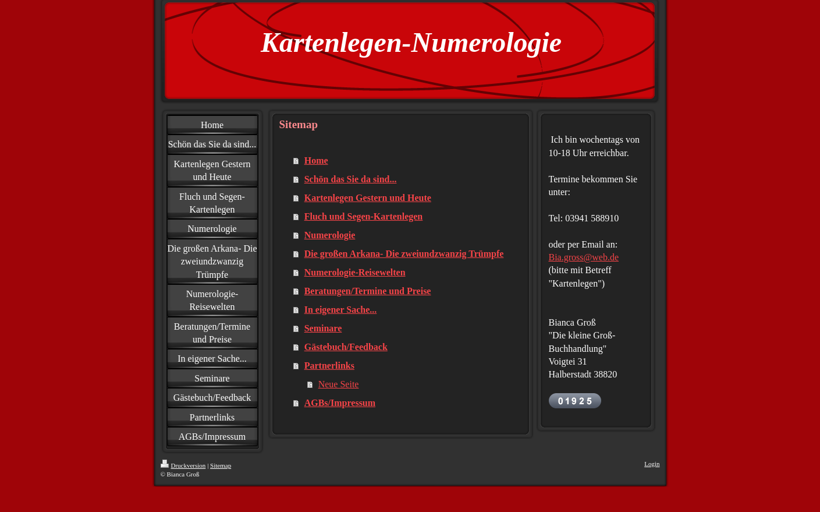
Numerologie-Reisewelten (355, 272)
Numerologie (330, 235)
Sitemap (220, 465)
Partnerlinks (329, 365)
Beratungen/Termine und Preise (367, 291)
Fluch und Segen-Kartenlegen (363, 216)
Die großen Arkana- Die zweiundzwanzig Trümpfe (404, 254)
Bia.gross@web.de (584, 257)
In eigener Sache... (340, 310)
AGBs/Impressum (339, 403)
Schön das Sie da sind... (350, 179)
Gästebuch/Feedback (346, 347)
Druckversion (183, 465)
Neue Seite (338, 384)
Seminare (323, 328)
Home (316, 160)
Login (651, 463)
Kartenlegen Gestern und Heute (367, 198)
